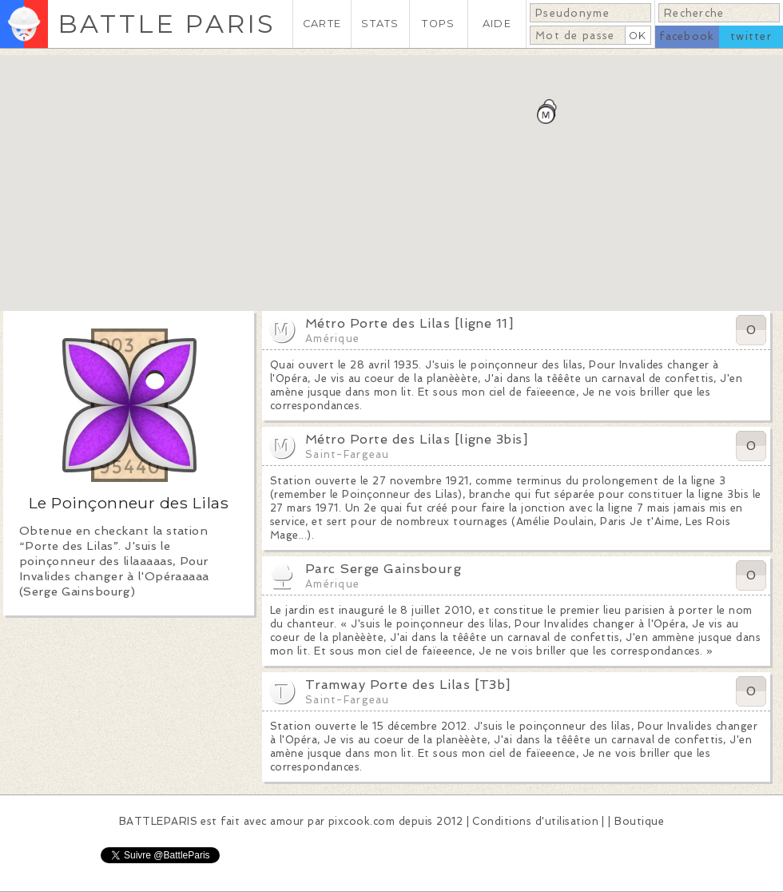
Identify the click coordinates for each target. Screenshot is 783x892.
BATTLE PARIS (167, 23)
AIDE (497, 24)
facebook (686, 36)
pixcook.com (361, 821)
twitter (751, 36)
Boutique (639, 821)
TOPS (438, 24)
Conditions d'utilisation (535, 821)
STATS (380, 24)
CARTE (322, 24)
